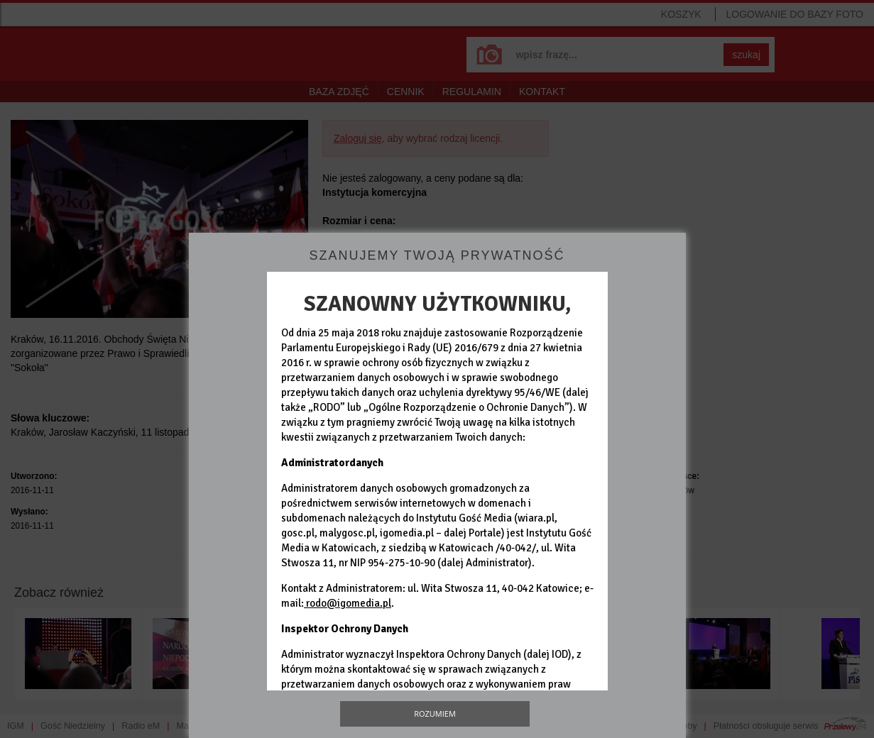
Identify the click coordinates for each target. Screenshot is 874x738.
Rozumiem (435, 713)
